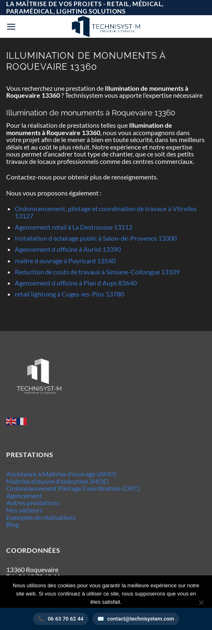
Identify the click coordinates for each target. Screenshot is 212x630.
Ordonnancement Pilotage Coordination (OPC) (73, 488)
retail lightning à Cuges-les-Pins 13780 (69, 294)
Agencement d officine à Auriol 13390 (68, 249)
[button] (11, 26)
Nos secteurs (24, 510)
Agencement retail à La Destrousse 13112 (73, 227)
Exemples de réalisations (41, 517)
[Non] (201, 605)
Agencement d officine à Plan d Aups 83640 (76, 283)
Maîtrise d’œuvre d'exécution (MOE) (57, 481)
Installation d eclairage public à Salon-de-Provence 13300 (96, 238)
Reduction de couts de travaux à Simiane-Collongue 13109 (97, 272)
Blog (12, 524)
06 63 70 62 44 (65, 619)
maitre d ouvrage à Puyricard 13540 (65, 260)
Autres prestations (32, 502)
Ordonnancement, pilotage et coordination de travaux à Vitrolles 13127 (106, 212)
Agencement (24, 495)
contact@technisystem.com (140, 619)
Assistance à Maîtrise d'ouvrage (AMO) (61, 474)
